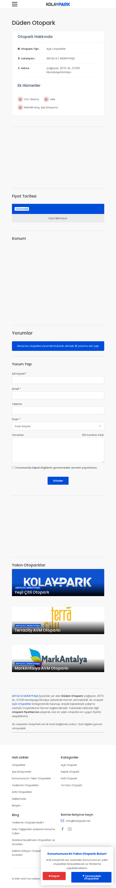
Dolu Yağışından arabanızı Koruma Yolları (33, 831)
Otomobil (22, 209)
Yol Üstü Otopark (71, 785)
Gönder (58, 481)
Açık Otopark (69, 765)
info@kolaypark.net (78, 821)
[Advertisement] (58, 157)
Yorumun (18, 435)
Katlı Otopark (69, 778)
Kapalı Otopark (70, 772)
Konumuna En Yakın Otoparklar (31, 778)
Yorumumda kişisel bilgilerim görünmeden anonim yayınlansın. (56, 468)
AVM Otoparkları (22, 792)
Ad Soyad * (19, 373)
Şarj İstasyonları (21, 772)
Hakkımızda (19, 799)
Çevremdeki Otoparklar (91, 877)
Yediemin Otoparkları (25, 785)
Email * (16, 389)
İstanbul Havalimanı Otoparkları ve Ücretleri (33, 842)
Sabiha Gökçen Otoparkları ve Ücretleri (30, 853)
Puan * (16, 419)
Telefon (17, 404)
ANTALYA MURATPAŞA (25, 696)
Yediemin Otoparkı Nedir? (28, 822)
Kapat (54, 876)
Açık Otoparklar (21, 704)
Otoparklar (18, 765)
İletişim (16, 805)
